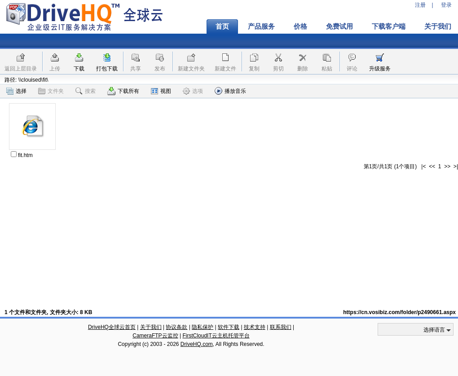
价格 (300, 26)
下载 (79, 69)
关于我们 (151, 327)
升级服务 (380, 69)
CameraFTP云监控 (155, 335)
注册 (420, 5)
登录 (446, 5)
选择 (16, 91)
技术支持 (254, 327)
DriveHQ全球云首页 (112, 327)
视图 (161, 91)
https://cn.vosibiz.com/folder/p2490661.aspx (399, 312)
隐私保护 (202, 327)
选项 (193, 91)
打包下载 (107, 69)
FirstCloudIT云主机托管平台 (215, 335)
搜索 (85, 91)
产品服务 (261, 26)
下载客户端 (388, 26)
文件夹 (51, 91)
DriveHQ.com (197, 344)
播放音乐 (230, 91)
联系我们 (280, 327)
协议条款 (176, 327)
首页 (222, 26)
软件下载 (228, 327)
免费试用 (339, 26)
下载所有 (123, 91)
